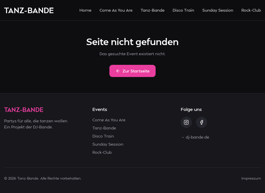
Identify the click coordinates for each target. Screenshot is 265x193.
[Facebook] (201, 122)
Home (85, 10)
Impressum (251, 178)
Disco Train (183, 10)
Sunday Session (217, 10)
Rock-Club (251, 10)
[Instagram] (186, 122)
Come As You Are (116, 10)
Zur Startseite (132, 70)
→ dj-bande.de (195, 137)
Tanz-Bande (152, 10)
